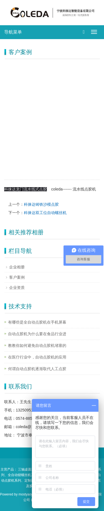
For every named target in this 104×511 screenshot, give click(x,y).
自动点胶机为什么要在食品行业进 (37, 334)
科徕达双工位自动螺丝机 (45, 212)
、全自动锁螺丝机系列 (21, 475)
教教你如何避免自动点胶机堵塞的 (37, 345)
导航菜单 (13, 32)
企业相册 (17, 267)
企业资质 (17, 287)
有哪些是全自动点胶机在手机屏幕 (37, 322)
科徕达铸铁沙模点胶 (41, 204)
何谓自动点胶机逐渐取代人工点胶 (37, 369)
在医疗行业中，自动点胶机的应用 (37, 357)
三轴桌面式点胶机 (31, 469)
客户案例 (17, 277)
